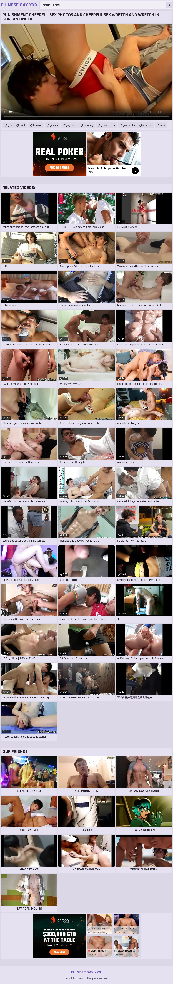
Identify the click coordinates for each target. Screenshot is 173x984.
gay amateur (108, 125)
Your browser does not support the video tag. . (86, 72)
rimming (88, 125)
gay (10, 125)
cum (162, 125)
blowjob (37, 125)
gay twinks (129, 125)
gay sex (54, 125)
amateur (147, 125)
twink (22, 125)
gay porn (71, 125)
